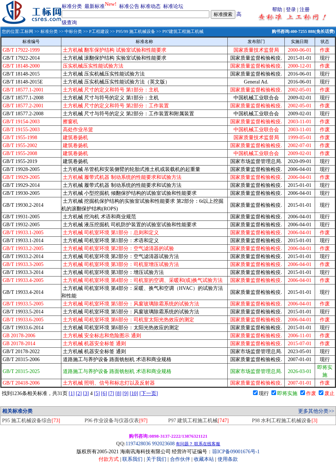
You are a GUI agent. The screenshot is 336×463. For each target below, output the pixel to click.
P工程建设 (99, 31)
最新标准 (94, 6)
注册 (305, 9)
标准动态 (150, 6)
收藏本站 (204, 459)
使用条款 (228, 459)
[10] (134, 393)
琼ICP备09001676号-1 (235, 451)
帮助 (277, 9)
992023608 (163, 443)
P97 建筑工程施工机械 (198, 420)
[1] (71, 393)
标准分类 (72, 6)
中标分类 (73, 31)
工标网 (26, 31)
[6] (104, 393)
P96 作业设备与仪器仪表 (116, 420)
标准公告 (129, 6)
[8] (118, 393)
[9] (125, 393)
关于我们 (157, 459)
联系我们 (132, 459)
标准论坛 (173, 6)
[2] (79, 393)
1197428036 (138, 443)
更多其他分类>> (316, 411)
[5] (97, 393)
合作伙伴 (180, 459)
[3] (86, 393)
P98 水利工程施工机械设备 (285, 420)
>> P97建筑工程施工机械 (179, 31)
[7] (111, 393)
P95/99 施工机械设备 (135, 31)
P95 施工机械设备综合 (31, 420)
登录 (291, 9)
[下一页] (148, 393)
